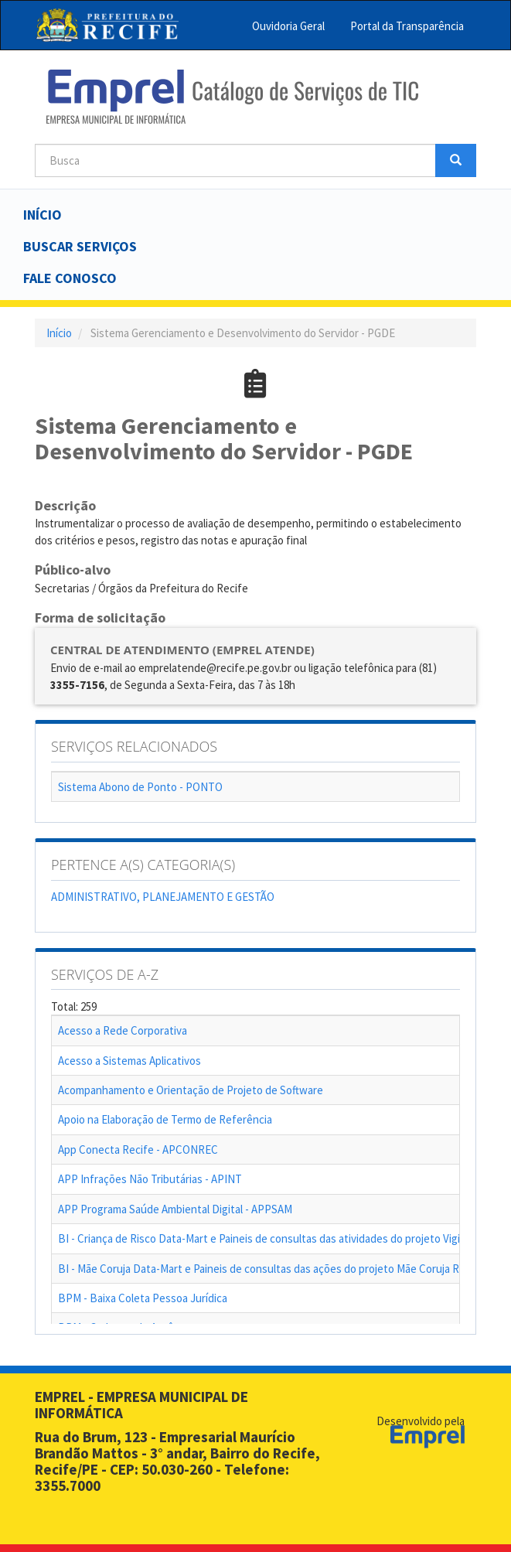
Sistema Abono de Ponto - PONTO (140, 786)
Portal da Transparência (407, 26)
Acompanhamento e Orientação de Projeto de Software (190, 1090)
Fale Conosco (70, 278)
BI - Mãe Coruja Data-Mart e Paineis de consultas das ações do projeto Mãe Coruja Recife (271, 1268)
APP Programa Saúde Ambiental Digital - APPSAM (175, 1209)
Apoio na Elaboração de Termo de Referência (165, 1119)
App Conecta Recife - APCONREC (138, 1149)
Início (42, 214)
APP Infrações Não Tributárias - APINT (150, 1179)
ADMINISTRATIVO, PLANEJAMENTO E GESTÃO (162, 896)
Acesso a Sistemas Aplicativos (129, 1060)
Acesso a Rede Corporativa (122, 1030)
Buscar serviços (80, 246)
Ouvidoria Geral (288, 26)
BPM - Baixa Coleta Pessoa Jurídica (142, 1298)
